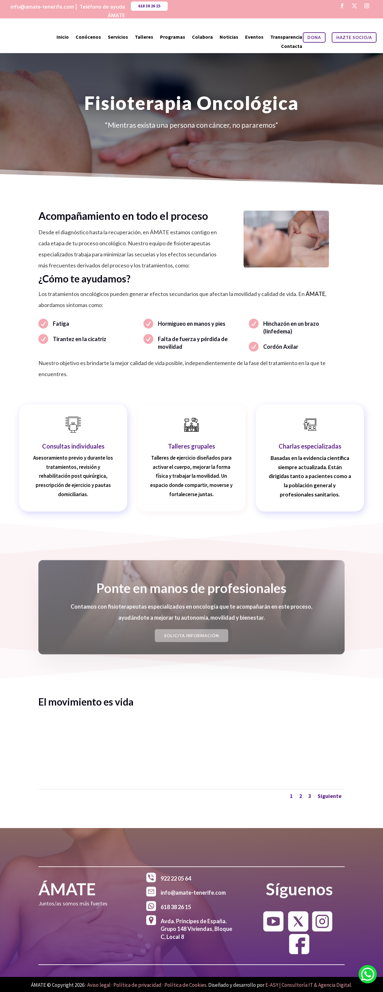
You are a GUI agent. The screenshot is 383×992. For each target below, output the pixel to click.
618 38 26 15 (149, 6)
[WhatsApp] (367, 975)
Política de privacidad (137, 985)
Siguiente (330, 795)
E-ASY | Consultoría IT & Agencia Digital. (308, 985)
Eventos (254, 37)
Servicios (118, 37)
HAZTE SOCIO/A (354, 37)
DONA (314, 37)
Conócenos (88, 37)
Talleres (144, 37)
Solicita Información (191, 640)
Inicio (63, 37)
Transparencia (286, 37)
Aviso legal (99, 985)
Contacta (291, 46)
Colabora (202, 37)
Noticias (229, 37)
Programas (172, 37)
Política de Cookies (185, 985)
